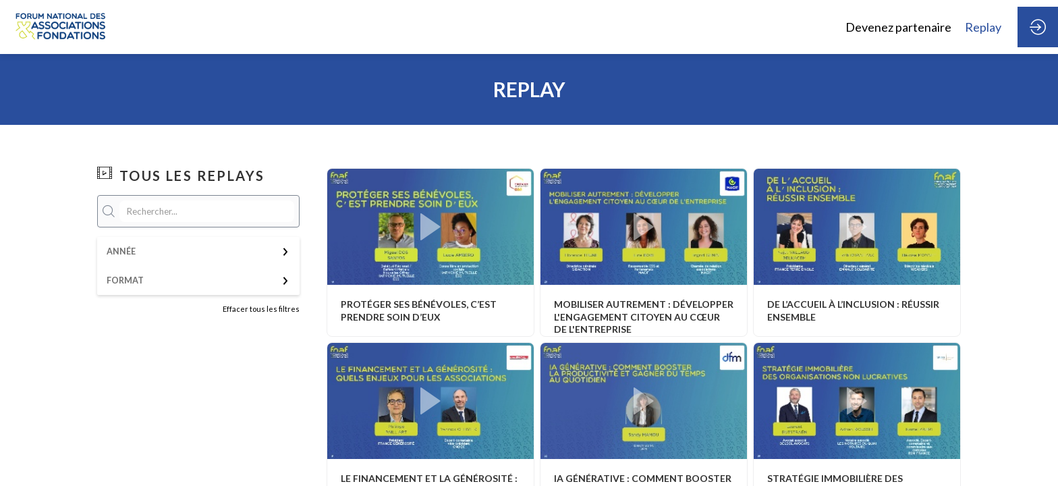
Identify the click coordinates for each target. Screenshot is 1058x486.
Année (121, 251)
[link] (898, 27)
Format (125, 280)
